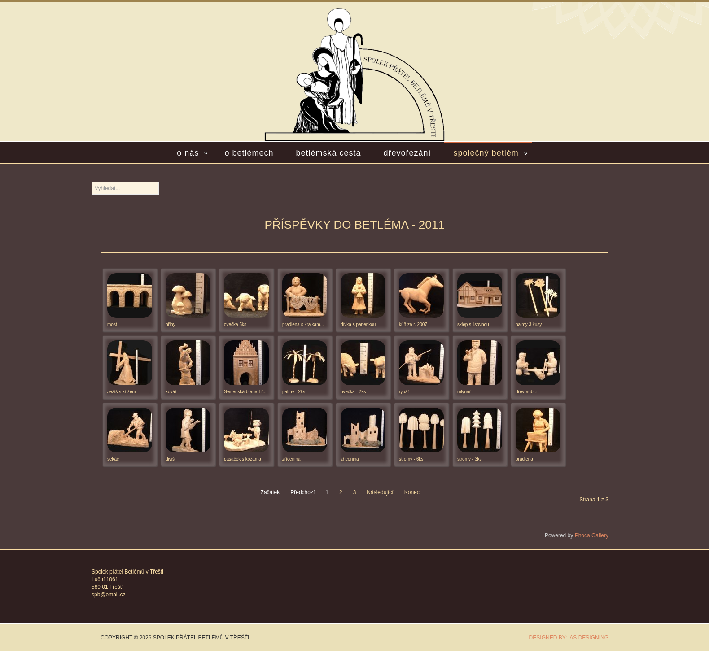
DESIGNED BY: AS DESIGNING (565, 638)
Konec (412, 492)
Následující (380, 492)
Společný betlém (486, 152)
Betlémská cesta (328, 152)
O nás (188, 152)
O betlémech (248, 152)
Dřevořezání (407, 152)
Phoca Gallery (591, 535)
